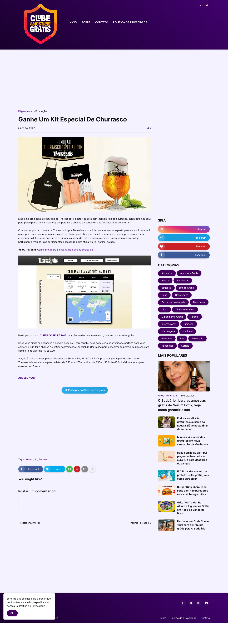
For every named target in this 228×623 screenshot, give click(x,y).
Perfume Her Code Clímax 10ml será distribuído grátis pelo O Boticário (193, 525)
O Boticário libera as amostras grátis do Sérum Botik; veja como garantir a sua (182, 405)
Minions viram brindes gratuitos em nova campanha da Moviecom (192, 440)
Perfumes (166, 338)
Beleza (165, 280)
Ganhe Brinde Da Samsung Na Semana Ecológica (65, 249)
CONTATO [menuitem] (101, 22)
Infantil (194, 316)
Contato (205, 617)
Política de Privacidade (183, 617)
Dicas (164, 309)
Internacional (168, 323)
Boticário (166, 287)
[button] (200, 5)
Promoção (41, 111)
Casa (164, 294)
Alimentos (166, 273)
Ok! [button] (12, 613)
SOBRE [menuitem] (86, 22)
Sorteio (43, 459)
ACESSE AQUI (26, 377)
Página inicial (25, 111)
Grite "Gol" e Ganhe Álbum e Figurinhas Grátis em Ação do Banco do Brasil (193, 508)
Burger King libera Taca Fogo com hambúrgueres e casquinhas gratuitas (192, 490)
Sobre (163, 617)
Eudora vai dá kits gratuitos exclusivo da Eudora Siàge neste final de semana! (192, 424)
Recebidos (167, 345)
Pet (182, 338)
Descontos (199, 302)
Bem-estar (183, 280)
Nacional (187, 331)
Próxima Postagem (139, 522)
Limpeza (189, 323)
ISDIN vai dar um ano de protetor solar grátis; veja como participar (193, 475)
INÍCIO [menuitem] (73, 22)
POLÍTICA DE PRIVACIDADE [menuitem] (130, 22)
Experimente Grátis (172, 316)
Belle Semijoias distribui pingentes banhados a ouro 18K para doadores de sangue (192, 458)
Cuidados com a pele (173, 302)
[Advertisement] (114, 79)
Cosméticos (181, 294)
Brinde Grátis (186, 287)
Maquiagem (168, 331)
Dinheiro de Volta (185, 309)
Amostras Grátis (189, 273)
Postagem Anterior (30, 522)
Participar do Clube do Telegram (85, 390)
